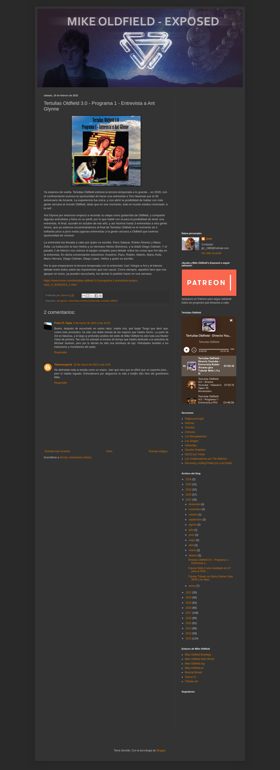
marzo (193, 550)
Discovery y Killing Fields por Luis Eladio (208, 463)
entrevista (74, 300)
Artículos (190, 432)
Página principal (194, 418)
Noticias (189, 423)
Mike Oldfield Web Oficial (199, 659)
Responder (60, 352)
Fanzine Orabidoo (195, 449)
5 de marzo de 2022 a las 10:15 (91, 323)
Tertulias (190, 427)
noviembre (195, 509)
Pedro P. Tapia (63, 323)
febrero (193, 555)
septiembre (196, 519)
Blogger (160, 750)
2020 (189, 597)
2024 (189, 489)
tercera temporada (90, 300)
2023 (189, 494)
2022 (189, 499)
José (209, 238)
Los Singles (191, 441)
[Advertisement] (209, 159)
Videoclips (191, 445)
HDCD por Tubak (195, 454)
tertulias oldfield (109, 300)
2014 (189, 628)
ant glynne (62, 300)
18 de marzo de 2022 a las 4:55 (92, 364)
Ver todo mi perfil (211, 253)
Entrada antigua (158, 451)
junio (192, 534)
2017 (189, 612)
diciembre (195, 504)
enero (192, 585)
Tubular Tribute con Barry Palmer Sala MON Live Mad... (210, 578)
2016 (189, 618)
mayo (192, 540)
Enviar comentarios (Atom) (75, 457)
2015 (189, 623)
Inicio (109, 451)
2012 (189, 638)
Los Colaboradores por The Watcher (206, 458)
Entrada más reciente (57, 451)
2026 (189, 479)
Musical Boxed (193, 672)
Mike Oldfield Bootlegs (198, 654)
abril (191, 545)
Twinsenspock (63, 364)
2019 (189, 602)
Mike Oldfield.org (195, 663)
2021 (189, 592)
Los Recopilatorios (195, 436)
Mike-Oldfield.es (194, 668)
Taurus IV (190, 677)
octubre (193, 514)
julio (191, 529)
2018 (189, 607)
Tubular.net (191, 681)
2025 (189, 484)
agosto (193, 524)
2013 (189, 633)
